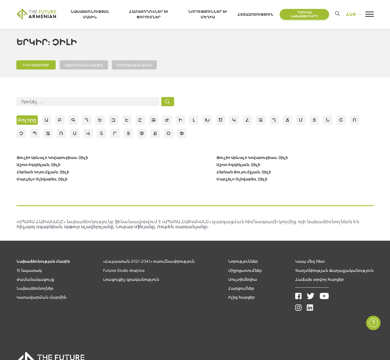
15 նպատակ (29, 271)
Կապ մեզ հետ (310, 262)
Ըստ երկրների (36, 65)
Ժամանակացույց (35, 280)
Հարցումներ (241, 289)
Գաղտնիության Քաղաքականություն (334, 271)
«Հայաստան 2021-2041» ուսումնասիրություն (149, 262)
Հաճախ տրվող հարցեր (319, 280)
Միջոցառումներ (245, 271)
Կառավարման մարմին (41, 298)
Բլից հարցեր (241, 298)
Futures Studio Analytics (124, 271)
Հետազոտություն (258, 15)
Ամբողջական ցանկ (135, 65)
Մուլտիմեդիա (242, 280)
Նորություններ (243, 262)
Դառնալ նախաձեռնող (305, 14)
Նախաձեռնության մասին (43, 262)
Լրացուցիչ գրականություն (131, 280)
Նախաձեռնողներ (35, 289)
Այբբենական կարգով (84, 65)
